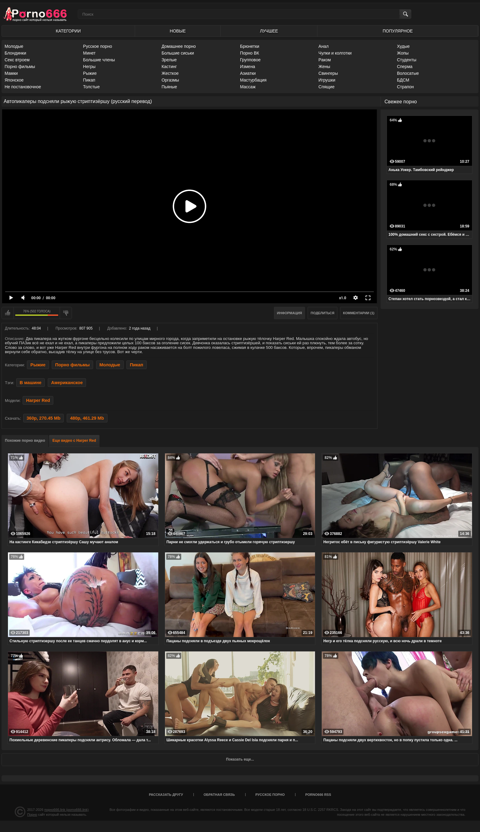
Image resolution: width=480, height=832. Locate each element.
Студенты (406, 59)
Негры (89, 66)
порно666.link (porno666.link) (66, 809)
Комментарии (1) (359, 313)
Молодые (14, 46)
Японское (14, 80)
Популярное (398, 31)
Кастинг (169, 66)
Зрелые (169, 59)
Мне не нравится (66, 313)
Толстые (91, 86)
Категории (68, 31)
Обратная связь (219, 794)
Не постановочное (23, 86)
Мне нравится (8, 313)
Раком (324, 59)
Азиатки (248, 73)
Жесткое (170, 73)
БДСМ (403, 80)
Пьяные (169, 86)
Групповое (250, 59)
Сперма (405, 66)
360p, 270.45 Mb (44, 418)
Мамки (11, 73)
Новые (178, 31)
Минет (89, 53)
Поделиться (322, 313)
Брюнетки (249, 46)
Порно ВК (249, 53)
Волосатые (408, 73)
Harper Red (38, 400)
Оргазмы (170, 80)
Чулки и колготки (334, 53)
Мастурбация (253, 80)
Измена (247, 66)
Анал (323, 46)
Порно (32, 814)
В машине (30, 382)
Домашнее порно (179, 46)
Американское (67, 382)
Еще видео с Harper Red (74, 440)
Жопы (403, 53)
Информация (289, 313)
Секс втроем (17, 59)
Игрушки (326, 80)
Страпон (405, 86)
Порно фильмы (20, 66)
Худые (403, 46)
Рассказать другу (166, 794)
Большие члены (99, 59)
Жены (324, 66)
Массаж (248, 86)
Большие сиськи (178, 53)
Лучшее (269, 31)
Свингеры (328, 73)
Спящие (326, 86)
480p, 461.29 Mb (87, 418)
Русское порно (97, 46)
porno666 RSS (318, 794)
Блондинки (15, 53)
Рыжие (89, 73)
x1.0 (342, 298)
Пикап (89, 80)
